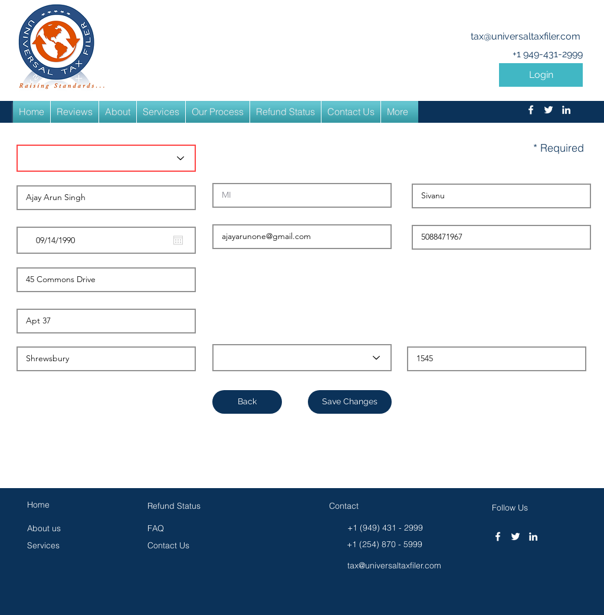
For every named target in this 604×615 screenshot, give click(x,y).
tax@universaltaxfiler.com (525, 36)
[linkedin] (566, 110)
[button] (541, 75)
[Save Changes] (350, 402)
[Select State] (302, 357)
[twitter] (548, 110)
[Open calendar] (178, 240)
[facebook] (531, 110)
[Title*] (106, 158)
